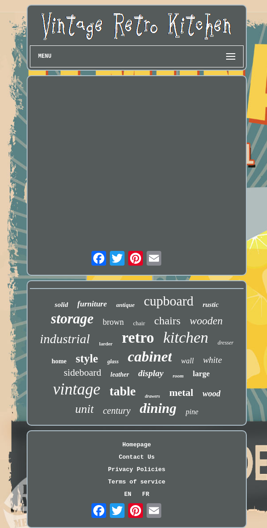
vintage (76, 389)
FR (145, 494)
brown (113, 322)
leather (119, 374)
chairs (167, 321)
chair (139, 323)
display (151, 373)
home (59, 361)
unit (84, 409)
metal (181, 392)
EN (127, 494)
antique (125, 304)
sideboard (83, 372)
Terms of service (136, 481)
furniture (92, 304)
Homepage (136, 444)
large (201, 373)
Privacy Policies (136, 469)
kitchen (185, 337)
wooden (206, 321)
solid (61, 304)
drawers (152, 396)
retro (138, 337)
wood (212, 393)
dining (158, 408)
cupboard (168, 301)
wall (187, 361)
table (122, 391)
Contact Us (136, 457)
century (117, 411)
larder (106, 343)
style (87, 358)
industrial (65, 339)
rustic (211, 304)
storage (72, 319)
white (212, 360)
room (178, 375)
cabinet (150, 356)
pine (192, 412)
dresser (225, 342)
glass (113, 361)
